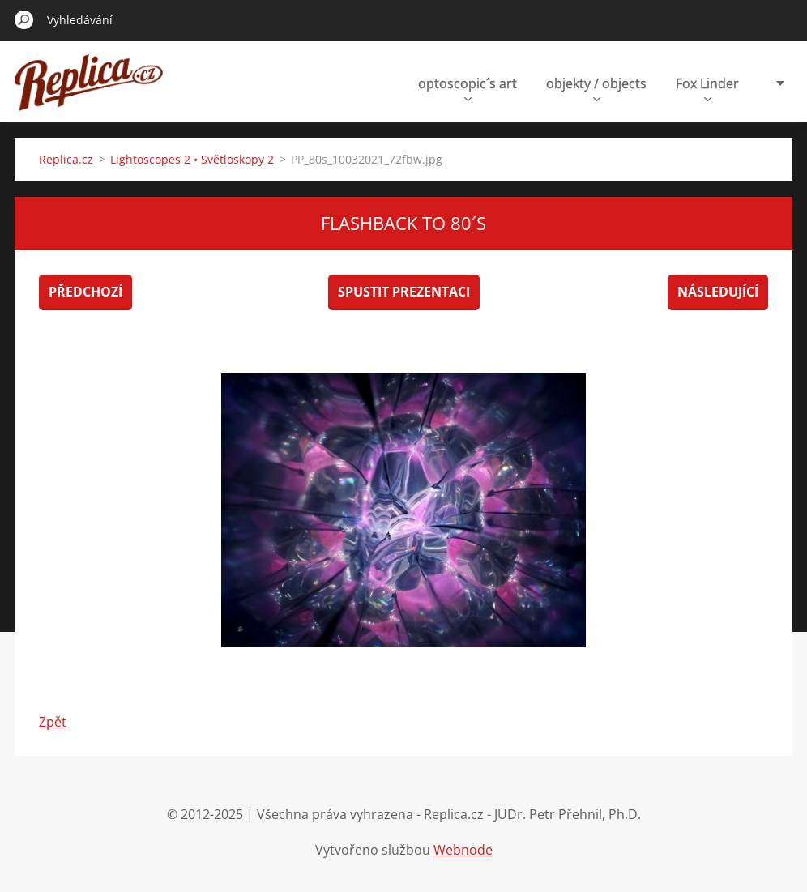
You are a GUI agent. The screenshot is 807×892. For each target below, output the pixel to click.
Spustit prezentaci (404, 292)
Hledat (24, 19)
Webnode (463, 850)
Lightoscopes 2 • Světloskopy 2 (192, 159)
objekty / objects (596, 88)
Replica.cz (66, 159)
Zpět (52, 722)
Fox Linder (707, 88)
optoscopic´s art (467, 88)
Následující (717, 292)
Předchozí (85, 292)
